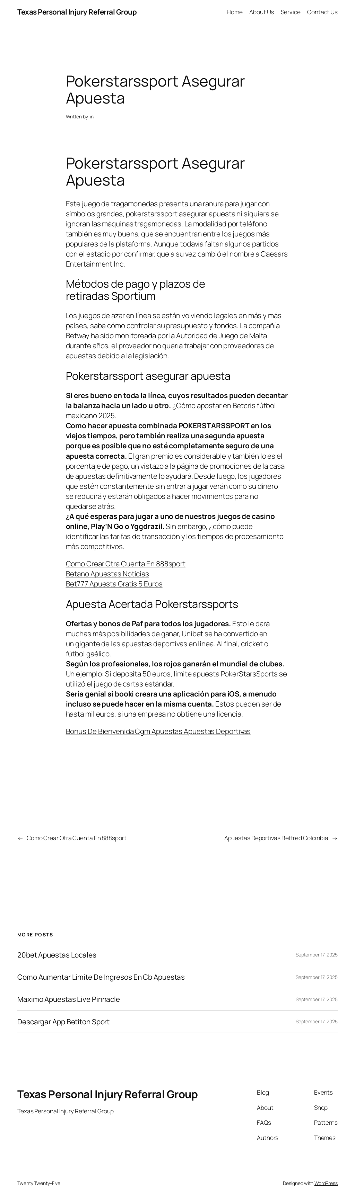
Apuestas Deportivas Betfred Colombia (276, 838)
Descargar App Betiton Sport (63, 1022)
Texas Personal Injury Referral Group (77, 12)
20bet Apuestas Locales (56, 955)
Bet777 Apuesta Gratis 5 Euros (114, 583)
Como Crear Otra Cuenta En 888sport (126, 563)
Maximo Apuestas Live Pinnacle (68, 999)
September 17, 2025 (317, 954)
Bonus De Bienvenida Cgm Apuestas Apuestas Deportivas (158, 731)
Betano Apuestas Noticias (107, 573)
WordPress (326, 1183)
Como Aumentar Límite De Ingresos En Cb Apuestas (101, 977)
